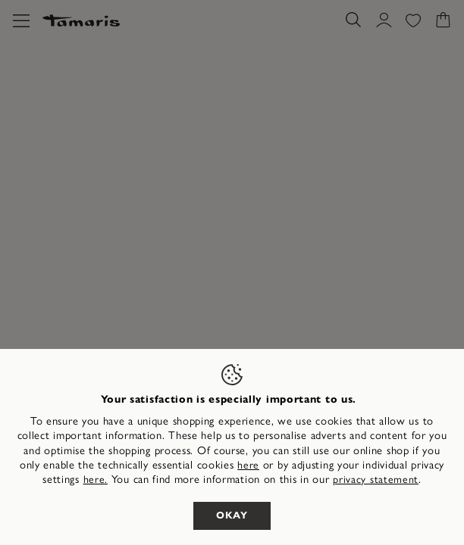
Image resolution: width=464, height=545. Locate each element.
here (248, 465)
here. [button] (95, 479)
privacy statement (376, 479)
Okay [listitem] (232, 515)
